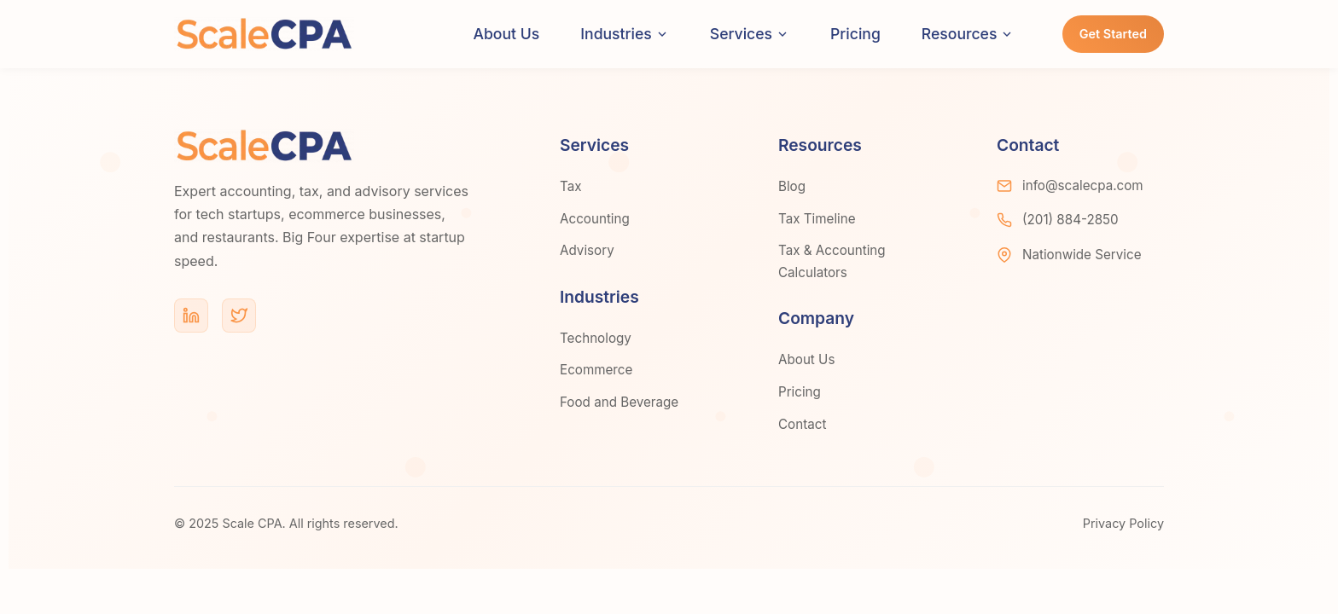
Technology (595, 338)
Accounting (595, 219)
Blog (792, 186)
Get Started (1113, 33)
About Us (507, 34)
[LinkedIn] (191, 315)
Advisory (587, 250)
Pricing (855, 34)
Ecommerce (596, 370)
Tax (571, 186)
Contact (802, 424)
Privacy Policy (1123, 523)
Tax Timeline (817, 219)
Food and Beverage (619, 402)
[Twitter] (239, 315)
